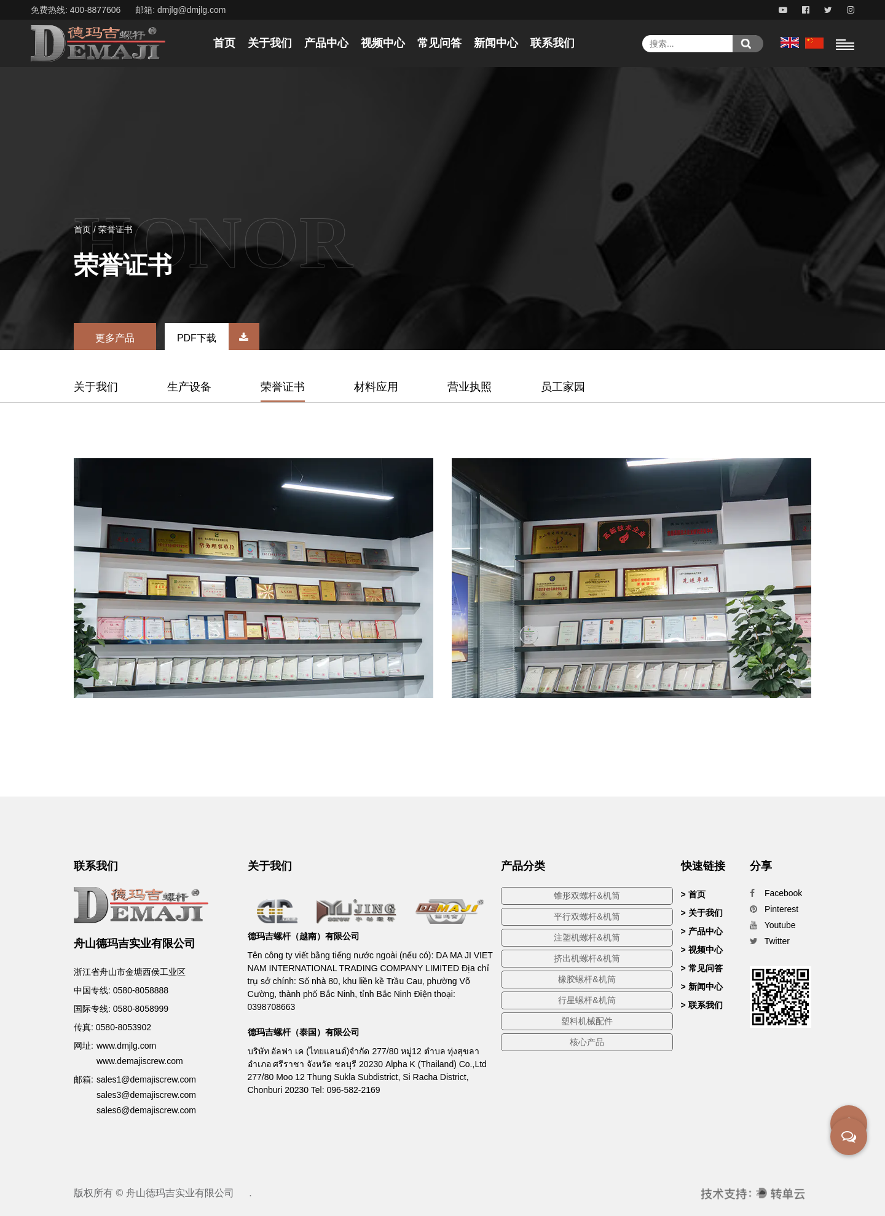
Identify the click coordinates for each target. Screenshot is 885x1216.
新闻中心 (496, 43)
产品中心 (326, 43)
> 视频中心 (702, 950)
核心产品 (587, 1042)
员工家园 (563, 387)
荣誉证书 (283, 387)
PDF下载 (218, 338)
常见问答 (439, 43)
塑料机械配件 (587, 1021)
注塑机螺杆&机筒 (587, 937)
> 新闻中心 (702, 986)
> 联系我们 (702, 1005)
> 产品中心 (702, 931)
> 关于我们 (702, 913)
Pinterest (774, 909)
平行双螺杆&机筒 (587, 916)
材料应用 (376, 387)
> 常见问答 (702, 968)
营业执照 (469, 387)
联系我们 (552, 43)
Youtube (773, 925)
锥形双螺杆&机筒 (587, 895)
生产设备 (189, 387)
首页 (224, 43)
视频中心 (383, 43)
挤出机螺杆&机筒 (587, 958)
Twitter (770, 941)
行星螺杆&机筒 (586, 1000)
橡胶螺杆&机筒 (586, 979)
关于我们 (270, 43)
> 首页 (693, 894)
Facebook (776, 893)
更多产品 (115, 338)
